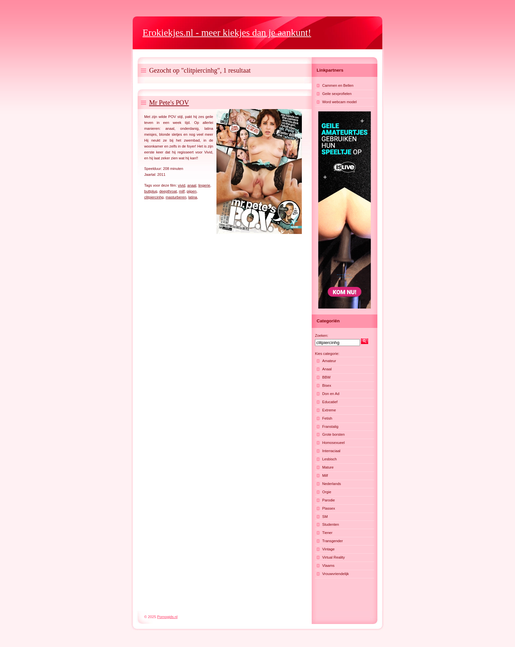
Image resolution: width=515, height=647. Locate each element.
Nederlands (331, 484)
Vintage (328, 549)
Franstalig (330, 426)
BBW (326, 377)
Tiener (327, 533)
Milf (325, 475)
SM (325, 517)
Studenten (330, 524)
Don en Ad (330, 394)
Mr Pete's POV (169, 102)
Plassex (328, 508)
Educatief (330, 402)
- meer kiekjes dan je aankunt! (227, 32)
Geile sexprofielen (337, 94)
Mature (328, 467)
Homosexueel (333, 443)
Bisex (326, 385)
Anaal (327, 369)
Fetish (327, 418)
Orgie (326, 492)
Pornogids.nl (167, 617)
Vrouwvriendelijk (335, 574)
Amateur (329, 361)
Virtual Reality (333, 557)
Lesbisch (329, 459)
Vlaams (328, 565)
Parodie (328, 500)
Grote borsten (333, 434)
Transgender (332, 541)
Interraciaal (331, 451)
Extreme (329, 410)
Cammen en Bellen (337, 85)
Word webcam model (339, 102)
